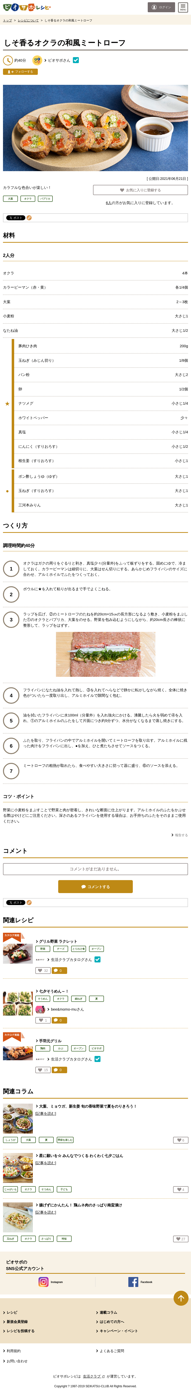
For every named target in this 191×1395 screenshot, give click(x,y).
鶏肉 (42, 1048)
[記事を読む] (45, 1113)
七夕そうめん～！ (54, 991)
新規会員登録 (17, 1322)
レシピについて (28, 20)
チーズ (60, 948)
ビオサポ (96, 1048)
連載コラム (108, 1312)
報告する (181, 835)
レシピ (12, 1312)
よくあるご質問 (112, 1351)
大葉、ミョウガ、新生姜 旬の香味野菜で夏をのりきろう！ (88, 1106)
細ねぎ (78, 998)
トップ (7, 20)
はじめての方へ (112, 1322)
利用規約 (14, 1351)
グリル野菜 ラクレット (58, 941)
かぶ (60, 1048)
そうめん (43, 998)
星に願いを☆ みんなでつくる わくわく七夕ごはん (81, 1156)
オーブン (96, 948)
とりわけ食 (78, 948)
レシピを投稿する (21, 1331)
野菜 (42, 948)
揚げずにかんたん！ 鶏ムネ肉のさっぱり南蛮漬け (80, 1205)
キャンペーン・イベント (119, 1331)
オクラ (60, 998)
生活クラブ (94, 1376)
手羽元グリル (50, 1041)
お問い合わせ (17, 1361)
